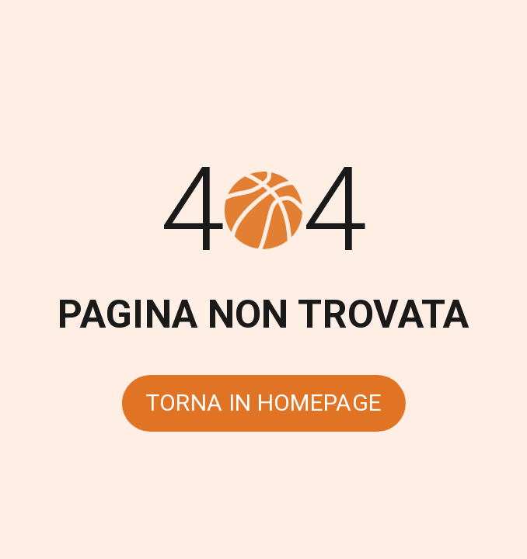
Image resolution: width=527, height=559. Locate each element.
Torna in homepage (263, 402)
